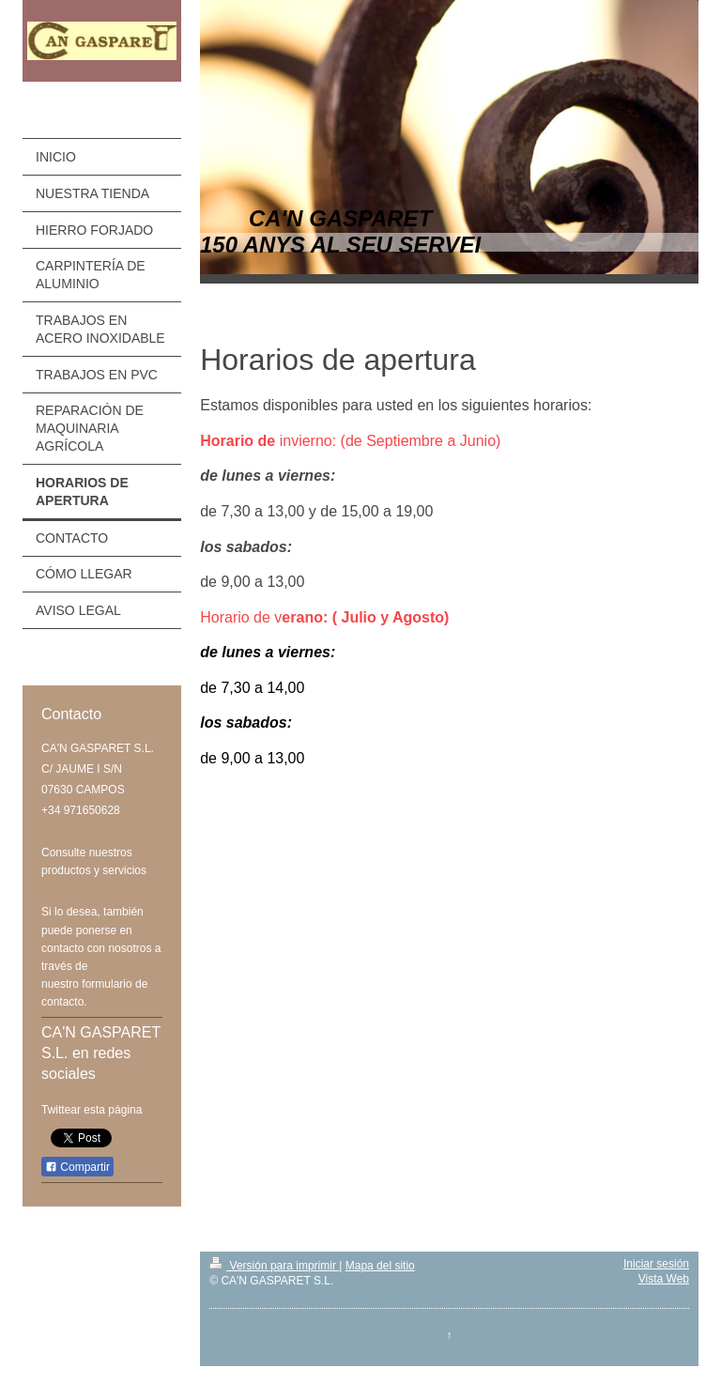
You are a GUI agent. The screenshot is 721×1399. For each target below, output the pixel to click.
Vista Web (663, 1278)
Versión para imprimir (274, 1265)
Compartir (77, 1167)
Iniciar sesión (656, 1263)
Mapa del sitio (380, 1265)
